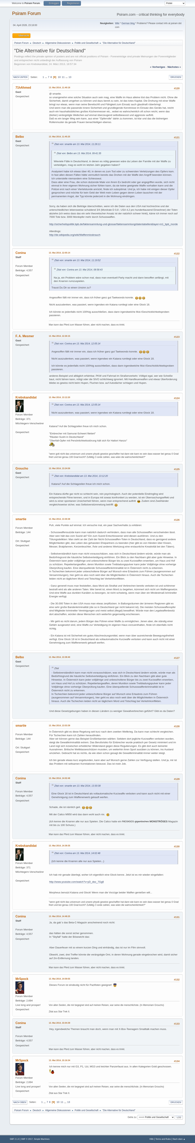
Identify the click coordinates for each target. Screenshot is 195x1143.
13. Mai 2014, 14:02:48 (59, 778)
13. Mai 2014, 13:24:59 (59, 468)
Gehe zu (132, 1117)
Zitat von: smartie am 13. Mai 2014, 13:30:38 (77, 785)
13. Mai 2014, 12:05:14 (59, 253)
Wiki (117, 23)
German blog (128, 23)
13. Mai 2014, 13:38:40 (59, 657)
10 (59, 77)
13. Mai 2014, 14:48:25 (59, 916)
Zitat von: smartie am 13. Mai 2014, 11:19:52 (77, 260)
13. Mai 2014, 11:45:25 (59, 136)
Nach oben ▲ (179, 1139)
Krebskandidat (26, 397)
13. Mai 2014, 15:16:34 (59, 1060)
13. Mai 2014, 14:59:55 (59, 979)
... (46, 77)
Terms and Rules (163, 1139)
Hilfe (151, 1139)
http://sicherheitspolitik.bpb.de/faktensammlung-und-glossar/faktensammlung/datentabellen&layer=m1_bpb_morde (113, 224)
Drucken (175, 77)
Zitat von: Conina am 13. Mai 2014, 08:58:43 (79, 269)
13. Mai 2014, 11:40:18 (59, 87)
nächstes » (174, 67)
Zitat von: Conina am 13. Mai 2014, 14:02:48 (77, 853)
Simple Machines (42, 1139)
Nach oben (19, 1102)
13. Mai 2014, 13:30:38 (59, 519)
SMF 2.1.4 (14, 1139)
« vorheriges (157, 67)
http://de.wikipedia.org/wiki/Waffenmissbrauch (74, 234)
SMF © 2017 (27, 1139)
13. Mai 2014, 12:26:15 (59, 336)
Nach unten (20, 77)
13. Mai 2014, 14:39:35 (59, 845)
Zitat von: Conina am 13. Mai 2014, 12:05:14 (77, 343)
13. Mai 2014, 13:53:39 (59, 725)
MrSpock (21, 978)
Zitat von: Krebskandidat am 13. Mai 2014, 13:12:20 (81, 476)
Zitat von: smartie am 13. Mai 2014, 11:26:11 (77, 144)
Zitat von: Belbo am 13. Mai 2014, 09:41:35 (79, 153)
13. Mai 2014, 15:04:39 (59, 1023)
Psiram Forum (26, 13)
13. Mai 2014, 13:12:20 (59, 397)
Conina (20, 252)
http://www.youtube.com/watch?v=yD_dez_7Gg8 (76, 881)
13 (70, 77)
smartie (20, 519)
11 (63, 77)
